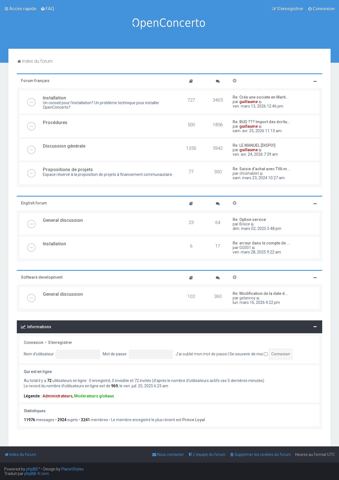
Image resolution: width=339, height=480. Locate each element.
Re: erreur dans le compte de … (261, 243)
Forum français (35, 80)
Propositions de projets (68, 169)
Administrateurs (58, 396)
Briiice (244, 224)
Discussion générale (64, 146)
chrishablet (249, 173)
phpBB (32, 469)
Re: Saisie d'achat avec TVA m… (261, 169)
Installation (54, 98)
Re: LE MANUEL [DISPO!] (254, 145)
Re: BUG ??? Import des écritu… (261, 122)
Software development (41, 277)
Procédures (55, 122)
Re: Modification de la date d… (260, 293)
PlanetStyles (72, 469)
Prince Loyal (193, 420)
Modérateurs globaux (94, 396)
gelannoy (247, 298)
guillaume (248, 101)
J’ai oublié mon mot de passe (201, 354)
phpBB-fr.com (36, 473)
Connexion (33, 342)
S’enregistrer (60, 342)
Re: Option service (249, 219)
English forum (34, 203)
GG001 (245, 247)
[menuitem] (47, 9)
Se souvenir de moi (249, 354)
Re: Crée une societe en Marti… (261, 97)
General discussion (63, 220)
